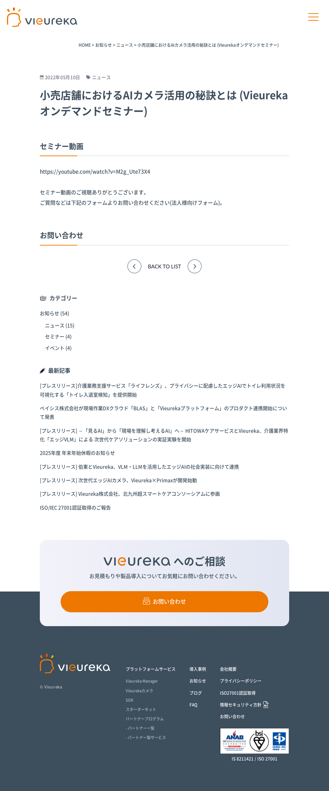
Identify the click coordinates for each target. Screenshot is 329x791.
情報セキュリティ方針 (240, 705)
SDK (129, 700)
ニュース (54, 325)
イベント (54, 348)
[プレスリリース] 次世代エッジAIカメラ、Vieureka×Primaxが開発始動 (118, 480)
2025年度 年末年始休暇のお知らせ (77, 453)
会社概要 (228, 669)
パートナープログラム (145, 719)
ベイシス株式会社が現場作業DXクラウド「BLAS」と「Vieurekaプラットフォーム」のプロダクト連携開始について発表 (163, 412)
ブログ (195, 693)
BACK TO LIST (164, 266)
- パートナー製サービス (146, 737)
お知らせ (49, 313)
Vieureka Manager (142, 681)
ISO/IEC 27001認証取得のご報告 (75, 507)
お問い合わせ (164, 601)
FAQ (193, 705)
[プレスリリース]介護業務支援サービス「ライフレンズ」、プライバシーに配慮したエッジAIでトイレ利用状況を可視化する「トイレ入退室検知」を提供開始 (162, 390)
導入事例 (197, 669)
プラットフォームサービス (151, 669)
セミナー (54, 336)
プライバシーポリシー (240, 681)
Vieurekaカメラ (139, 691)
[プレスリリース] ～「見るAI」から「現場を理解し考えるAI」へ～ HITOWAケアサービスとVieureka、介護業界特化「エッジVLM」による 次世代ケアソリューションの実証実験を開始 (164, 435)
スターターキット (141, 709)
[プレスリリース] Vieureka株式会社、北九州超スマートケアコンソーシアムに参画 (130, 493)
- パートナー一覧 (140, 728)
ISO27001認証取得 (238, 693)
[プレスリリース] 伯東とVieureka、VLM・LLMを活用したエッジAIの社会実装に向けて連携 (139, 466)
